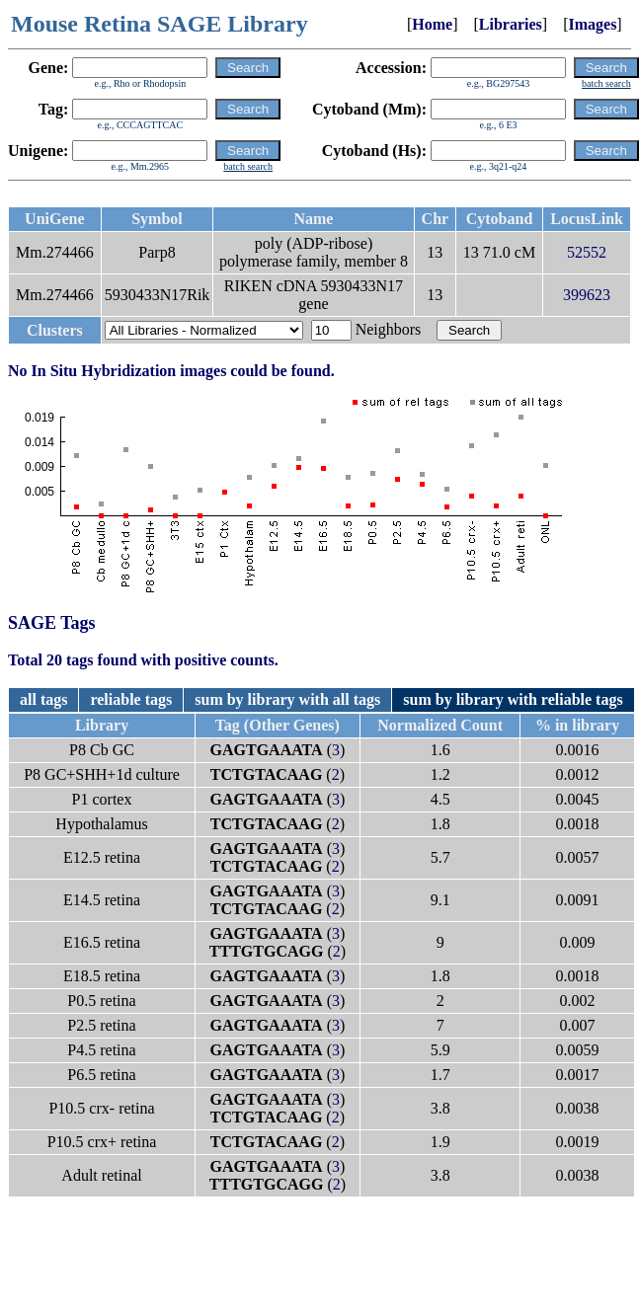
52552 (586, 252)
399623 (586, 294)
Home (432, 24)
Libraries (510, 24)
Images (592, 24)
